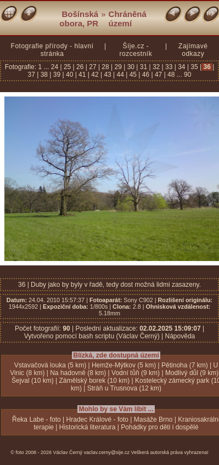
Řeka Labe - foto (36, 419)
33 (169, 67)
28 (105, 67)
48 (171, 74)
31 (143, 67)
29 (118, 67)
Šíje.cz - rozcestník (135, 50)
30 (130, 67)
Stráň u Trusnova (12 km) (124, 388)
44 (120, 74)
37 (32, 74)
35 (194, 67)
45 (132, 74)
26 (80, 67)
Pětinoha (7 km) (184, 365)
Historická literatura (87, 427)
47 (158, 74)
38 (43, 74)
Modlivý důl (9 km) (191, 373)
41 (82, 74)
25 (67, 67)
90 (187, 74)
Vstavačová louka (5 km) (50, 365)
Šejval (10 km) (33, 380)
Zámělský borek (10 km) (94, 380)
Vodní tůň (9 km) (135, 373)
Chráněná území (128, 18)
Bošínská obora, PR (78, 18)
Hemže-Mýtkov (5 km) (124, 365)
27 (92, 67)
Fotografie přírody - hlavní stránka (52, 50)
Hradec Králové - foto (97, 419)
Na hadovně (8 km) (78, 373)
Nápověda (180, 336)
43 (107, 74)
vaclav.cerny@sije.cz (107, 452)
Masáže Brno (153, 419)
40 (69, 74)
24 (55, 67)
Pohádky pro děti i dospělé (159, 427)
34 (181, 67)
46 (145, 74)
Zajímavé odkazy (192, 50)
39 (56, 74)
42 (94, 74)
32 (156, 67)
